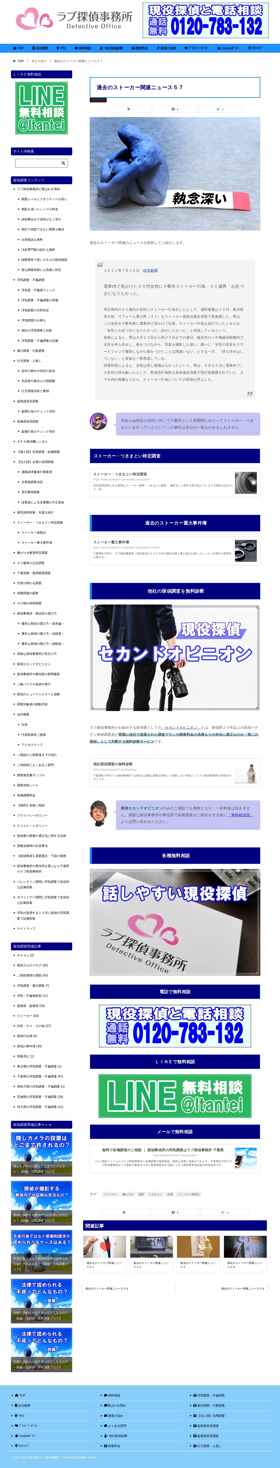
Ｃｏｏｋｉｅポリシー (32, 825)
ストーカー (98, 100)
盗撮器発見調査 (27, 421)
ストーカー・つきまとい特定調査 (120, 474)
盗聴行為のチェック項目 (38, 411)
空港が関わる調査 (29, 583)
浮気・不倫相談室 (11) (32, 995)
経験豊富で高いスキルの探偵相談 (44, 259)
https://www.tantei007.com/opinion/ (115, 769)
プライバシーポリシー (32, 815)
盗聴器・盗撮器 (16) (31, 1005)
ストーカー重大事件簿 (111, 542)
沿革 (24, 724)
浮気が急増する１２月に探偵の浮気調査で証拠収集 (43, 915)
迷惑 (141, 1194)
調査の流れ (113, 1415)
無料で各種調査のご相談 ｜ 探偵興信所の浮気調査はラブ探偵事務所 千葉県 (163, 1150)
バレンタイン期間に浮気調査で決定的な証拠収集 (43, 884)
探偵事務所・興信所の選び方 (37, 613)
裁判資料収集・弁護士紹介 (35, 512)
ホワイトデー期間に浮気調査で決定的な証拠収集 (43, 899)
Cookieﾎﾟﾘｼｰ (228, 48)
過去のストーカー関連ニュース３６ (244, 1264)
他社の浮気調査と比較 (36, 330)
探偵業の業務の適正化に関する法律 (41, 835)
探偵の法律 (166, 48)
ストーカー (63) (28, 1016)
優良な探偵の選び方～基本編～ (42, 623)
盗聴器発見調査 (27, 401)
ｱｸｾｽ (61, 48)
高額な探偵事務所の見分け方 (37, 653)
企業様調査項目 (32, 482)
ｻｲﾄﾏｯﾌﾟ (255, 48)
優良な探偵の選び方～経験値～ (42, 643)
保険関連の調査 (27, 593)
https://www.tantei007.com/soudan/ (175, 1155)
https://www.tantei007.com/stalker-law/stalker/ (121, 479)
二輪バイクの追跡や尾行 (34, 684)
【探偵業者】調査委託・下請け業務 (41, 856)
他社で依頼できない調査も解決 (42, 229)
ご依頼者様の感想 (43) (32, 975)
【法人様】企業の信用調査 (35, 462)
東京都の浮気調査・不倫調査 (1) (39, 1066)
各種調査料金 (26, 795)
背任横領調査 (30, 492)
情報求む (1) (25, 1056)
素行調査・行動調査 (31, 350)
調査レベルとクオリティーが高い (44, 199)
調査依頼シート (27, 785)
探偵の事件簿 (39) (29, 1046)
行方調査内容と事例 (35, 391)
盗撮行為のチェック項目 (38, 431)
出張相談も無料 (32, 239)
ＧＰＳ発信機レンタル (32, 441)
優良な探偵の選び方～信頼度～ (42, 633)
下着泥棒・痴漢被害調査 (34, 573)
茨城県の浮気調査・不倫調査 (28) (40, 1096)
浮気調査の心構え (33, 320)
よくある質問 (115, 1426)
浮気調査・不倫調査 (31, 280)
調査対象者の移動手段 (32, 704)
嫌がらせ (127, 1194)
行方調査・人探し (29, 361)
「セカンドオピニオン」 (181, 727)
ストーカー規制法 (189, 1194)
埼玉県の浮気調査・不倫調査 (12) (40, 1107)
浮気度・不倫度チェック (38, 290)
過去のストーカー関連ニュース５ (197, 1264)
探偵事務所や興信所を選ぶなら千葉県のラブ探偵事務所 (43, 868)
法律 (170, 1194)
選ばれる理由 (115, 1405)
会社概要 (40, 48)
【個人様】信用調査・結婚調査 (38, 452)
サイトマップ (26, 928)
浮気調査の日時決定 (35, 310)
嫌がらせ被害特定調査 (32, 552)
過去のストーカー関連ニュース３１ (104, 1264)
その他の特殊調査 (29, 603)
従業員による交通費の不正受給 (42, 502)
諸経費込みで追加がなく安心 (41, 219)
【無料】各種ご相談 (31, 805)
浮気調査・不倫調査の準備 (39, 300)
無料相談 (83, 48)
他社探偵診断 (111, 48)
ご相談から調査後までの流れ (37, 755)
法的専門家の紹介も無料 (38, 249)
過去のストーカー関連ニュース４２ (151, 1264)
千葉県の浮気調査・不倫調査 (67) (40, 1076)
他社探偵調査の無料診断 (113, 764)
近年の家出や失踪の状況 (38, 371)
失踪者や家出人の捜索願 (38, 381)
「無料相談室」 (240, 815)
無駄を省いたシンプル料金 (39, 209)
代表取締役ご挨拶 (33, 734)
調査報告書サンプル (31, 775)
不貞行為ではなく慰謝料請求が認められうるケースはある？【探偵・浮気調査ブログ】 (40, 1264)
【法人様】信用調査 (209, 1415)
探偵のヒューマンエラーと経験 (38, 694)
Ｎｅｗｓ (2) (25, 955)
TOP (18, 48)
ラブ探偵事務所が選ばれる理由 (38, 189)
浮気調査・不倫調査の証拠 (39, 340)
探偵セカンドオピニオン (34, 664)
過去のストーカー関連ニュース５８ (243, 1288)
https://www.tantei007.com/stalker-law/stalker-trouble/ (126, 547)
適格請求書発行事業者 (36, 472)
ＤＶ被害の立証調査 (31, 563)
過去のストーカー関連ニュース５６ (107, 1288)
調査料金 (140, 48)
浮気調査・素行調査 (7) (33, 985)
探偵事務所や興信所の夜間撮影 (38, 674)
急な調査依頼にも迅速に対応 (41, 270)
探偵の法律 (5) (27, 1036)
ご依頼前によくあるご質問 (35, 765)
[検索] (41, 163)
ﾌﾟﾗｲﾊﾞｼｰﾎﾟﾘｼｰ (196, 48)
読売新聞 (150, 270)
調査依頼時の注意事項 (32, 846)
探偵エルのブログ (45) (32, 965)
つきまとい (155, 1194)
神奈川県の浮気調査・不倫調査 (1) (41, 1086)
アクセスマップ (32, 744)
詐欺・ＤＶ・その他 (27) (34, 1026)
